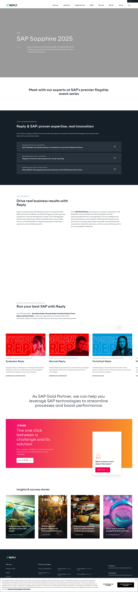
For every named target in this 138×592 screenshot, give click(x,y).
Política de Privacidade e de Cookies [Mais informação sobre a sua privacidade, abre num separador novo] (19, 589)
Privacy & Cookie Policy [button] (44, 568)
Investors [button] (8, 576)
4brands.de (63, 375)
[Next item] (119, 328)
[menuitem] (55, 5)
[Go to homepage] (11, 5)
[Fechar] (136, 580)
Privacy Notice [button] (44, 573)
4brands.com (53, 375)
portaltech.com (98, 375)
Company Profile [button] (10, 568)
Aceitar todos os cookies (126, 585)
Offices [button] (8, 572)
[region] (69, 585)
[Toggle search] (129, 5)
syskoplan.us (10, 375)
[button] (25, 460)
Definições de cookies (108, 585)
